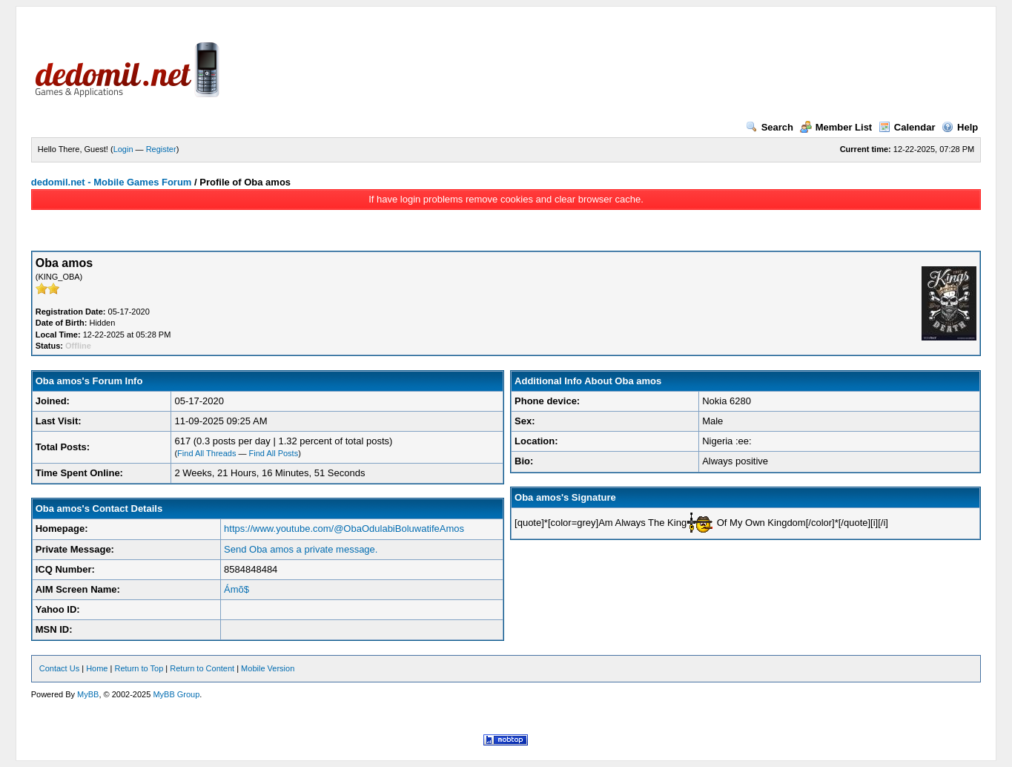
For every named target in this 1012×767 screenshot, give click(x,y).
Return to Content (202, 668)
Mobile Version (267, 668)
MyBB (88, 694)
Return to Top (138, 668)
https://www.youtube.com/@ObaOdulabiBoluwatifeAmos (344, 528)
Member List (836, 127)
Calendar (907, 127)
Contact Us (59, 668)
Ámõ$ (236, 589)
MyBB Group (176, 694)
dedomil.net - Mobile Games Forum (111, 182)
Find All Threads (206, 453)
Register (161, 149)
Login (123, 149)
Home (97, 668)
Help (960, 127)
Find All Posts (274, 453)
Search (769, 127)
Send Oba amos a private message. (300, 549)
